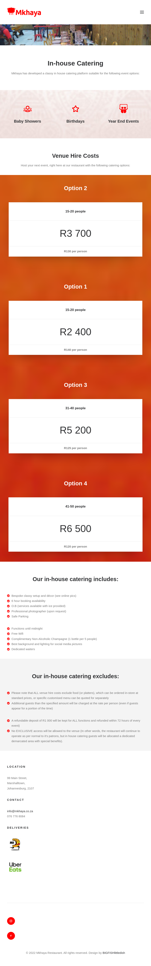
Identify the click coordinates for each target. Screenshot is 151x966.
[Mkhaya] (24, 12)
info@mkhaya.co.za (20, 811)
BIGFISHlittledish (114, 952)
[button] (142, 12)
